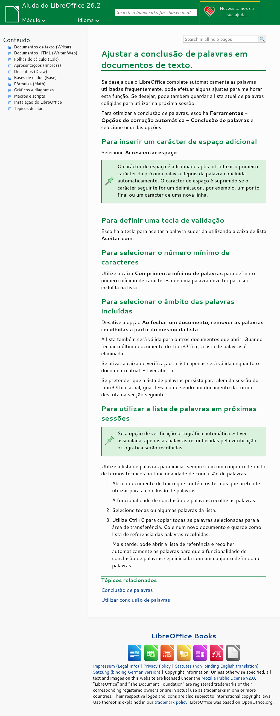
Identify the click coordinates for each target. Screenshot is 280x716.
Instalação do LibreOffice (38, 102)
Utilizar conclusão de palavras (135, 599)
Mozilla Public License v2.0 (228, 678)
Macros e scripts (29, 96)
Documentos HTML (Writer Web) (45, 53)
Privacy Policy (157, 666)
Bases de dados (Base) (35, 77)
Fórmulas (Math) (30, 84)
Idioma (85, 20)
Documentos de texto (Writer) (42, 47)
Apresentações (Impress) (37, 65)
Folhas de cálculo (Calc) (36, 59)
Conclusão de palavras (127, 589)
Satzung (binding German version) (127, 672)
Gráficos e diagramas (34, 90)
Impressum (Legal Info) (116, 666)
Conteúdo (16, 40)
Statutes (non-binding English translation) (216, 666)
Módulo (31, 20)
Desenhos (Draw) (30, 71)
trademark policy (170, 702)
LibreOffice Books (183, 636)
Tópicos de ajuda (30, 108)
